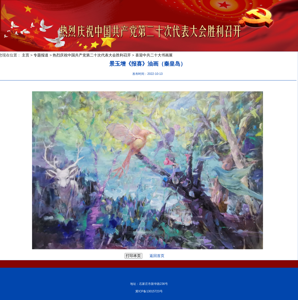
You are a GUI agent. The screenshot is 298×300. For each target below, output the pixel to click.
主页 (25, 55)
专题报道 (41, 55)
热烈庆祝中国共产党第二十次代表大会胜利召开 (92, 55)
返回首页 (153, 256)
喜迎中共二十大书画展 (154, 55)
